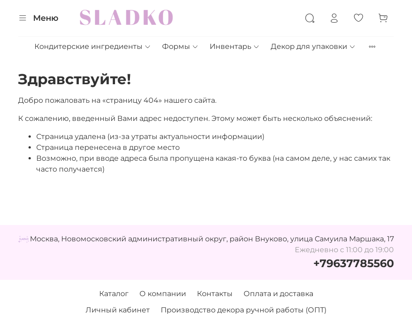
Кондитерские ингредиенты (92, 46)
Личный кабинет (118, 310)
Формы (180, 46)
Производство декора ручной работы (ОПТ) (243, 310)
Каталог (114, 293)
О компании (162, 293)
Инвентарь (235, 46)
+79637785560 (353, 263)
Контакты (215, 293)
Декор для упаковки (313, 46)
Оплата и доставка (278, 293)
